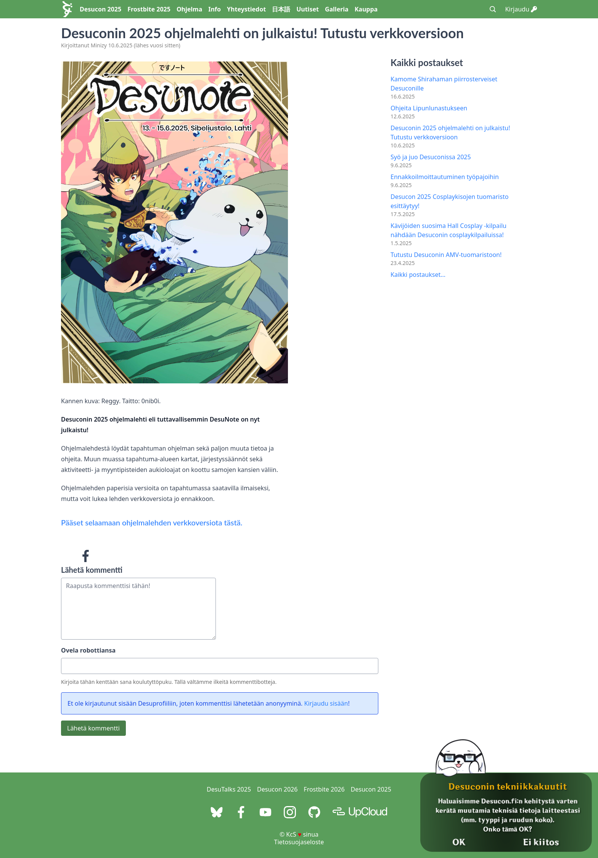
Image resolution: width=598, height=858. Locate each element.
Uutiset (307, 9)
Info (214, 9)
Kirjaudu (521, 9)
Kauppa (366, 9)
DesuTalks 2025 (229, 789)
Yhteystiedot (246, 9)
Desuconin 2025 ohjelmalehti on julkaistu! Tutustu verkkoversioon (450, 132)
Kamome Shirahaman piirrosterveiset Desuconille (444, 83)
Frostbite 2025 (148, 9)
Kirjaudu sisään (326, 703)
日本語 (281, 9)
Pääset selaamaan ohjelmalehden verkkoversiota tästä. (152, 522)
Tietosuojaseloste (299, 842)
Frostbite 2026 (324, 789)
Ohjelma (189, 9)
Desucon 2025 (100, 9)
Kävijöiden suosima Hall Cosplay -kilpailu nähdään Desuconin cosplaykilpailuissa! (448, 230)
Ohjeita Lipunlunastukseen (429, 108)
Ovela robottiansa (88, 650)
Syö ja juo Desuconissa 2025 (431, 157)
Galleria (337, 9)
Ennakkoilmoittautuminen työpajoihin (445, 177)
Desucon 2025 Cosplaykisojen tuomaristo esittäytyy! (449, 201)
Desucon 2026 (277, 789)
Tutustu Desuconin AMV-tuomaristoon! (446, 254)
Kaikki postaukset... (418, 274)
